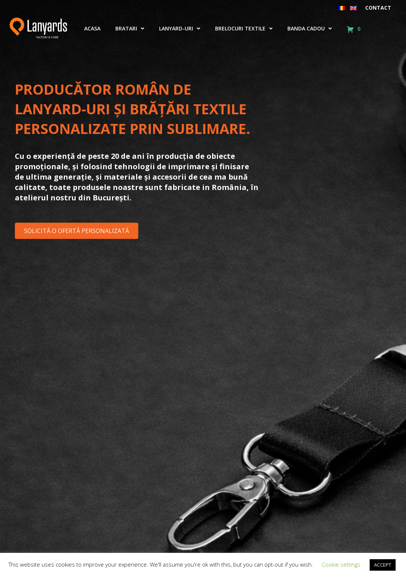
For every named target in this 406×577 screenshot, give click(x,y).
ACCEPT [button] (382, 564)
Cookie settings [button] (341, 564)
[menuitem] (341, 7)
